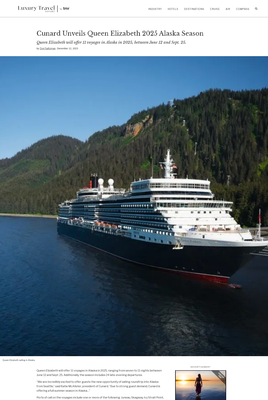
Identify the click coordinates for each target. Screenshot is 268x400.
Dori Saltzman (48, 48)
